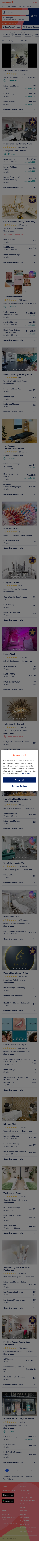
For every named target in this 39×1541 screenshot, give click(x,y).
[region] (19, 770)
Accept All (19, 780)
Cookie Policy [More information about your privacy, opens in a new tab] (25, 773)
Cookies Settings (19, 786)
